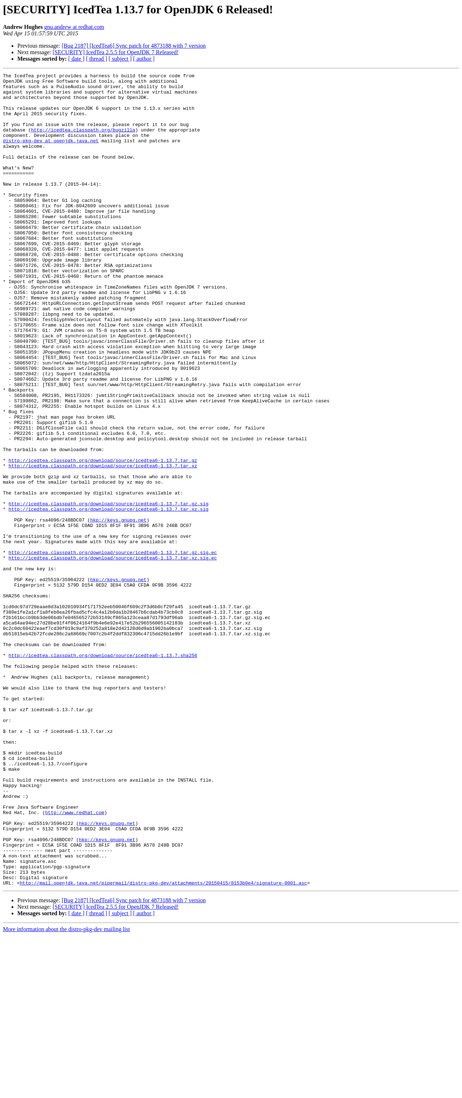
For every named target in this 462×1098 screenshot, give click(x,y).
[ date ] (76, 59)
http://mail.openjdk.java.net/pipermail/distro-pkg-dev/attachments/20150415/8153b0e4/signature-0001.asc (163, 1045)
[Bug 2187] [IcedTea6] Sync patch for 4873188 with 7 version (134, 46)
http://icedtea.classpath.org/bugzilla (83, 141)
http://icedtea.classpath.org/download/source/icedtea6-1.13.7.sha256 (103, 772)
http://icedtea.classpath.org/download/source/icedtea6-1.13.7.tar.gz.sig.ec (113, 648)
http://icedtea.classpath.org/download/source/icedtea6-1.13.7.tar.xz (103, 544)
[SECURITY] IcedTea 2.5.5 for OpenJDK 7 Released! (116, 52)
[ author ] (144, 59)
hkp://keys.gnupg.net (118, 609)
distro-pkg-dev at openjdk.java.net (51, 154)
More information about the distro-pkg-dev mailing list (66, 1092)
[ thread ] (96, 59)
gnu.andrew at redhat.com (74, 27)
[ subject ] (120, 59)
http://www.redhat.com (74, 960)
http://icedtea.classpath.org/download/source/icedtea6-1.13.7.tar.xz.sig (109, 596)
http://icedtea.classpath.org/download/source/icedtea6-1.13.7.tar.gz (103, 538)
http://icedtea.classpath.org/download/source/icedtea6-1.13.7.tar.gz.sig (109, 590)
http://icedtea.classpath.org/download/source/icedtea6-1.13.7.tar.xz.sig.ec (113, 655)
